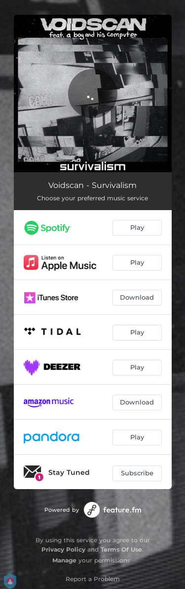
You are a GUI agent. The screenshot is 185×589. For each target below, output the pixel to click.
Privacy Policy (63, 549)
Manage (64, 560)
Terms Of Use (121, 549)
